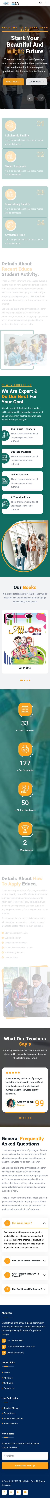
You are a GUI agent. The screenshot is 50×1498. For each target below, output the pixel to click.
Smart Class (8, 1413)
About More (13, 83)
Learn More (36, 83)
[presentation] (30, 97)
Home (6, 1372)
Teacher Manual (10, 1408)
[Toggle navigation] (46, 3)
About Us (7, 1378)
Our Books (7, 1383)
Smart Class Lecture (12, 1418)
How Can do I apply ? (18, 1223)
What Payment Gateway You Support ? (21, 1275)
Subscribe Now (25, 1466)
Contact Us (8, 1388)
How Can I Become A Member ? (22, 1261)
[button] (21, 681)
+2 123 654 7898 (13, 1341)
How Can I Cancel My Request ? (23, 1289)
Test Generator (10, 1423)
